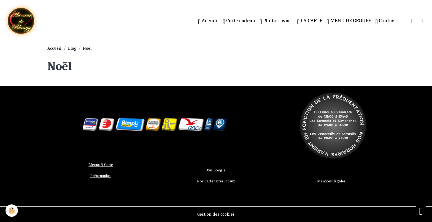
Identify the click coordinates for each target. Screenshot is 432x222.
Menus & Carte (100, 164)
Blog (72, 48)
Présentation (100, 175)
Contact (386, 21)
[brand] (22, 20)
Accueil (208, 21)
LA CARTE (309, 21)
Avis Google (215, 170)
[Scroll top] (421, 211)
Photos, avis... (276, 21)
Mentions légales (331, 181)
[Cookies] (12, 210)
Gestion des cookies (216, 214)
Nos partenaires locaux (216, 181)
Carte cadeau (239, 21)
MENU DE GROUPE (349, 21)
